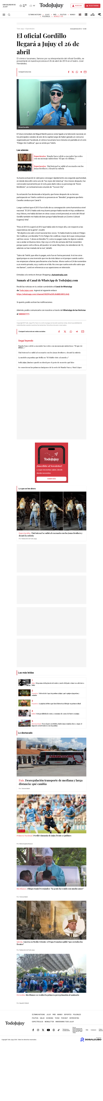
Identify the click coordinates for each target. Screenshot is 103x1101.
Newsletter (58, 16)
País (54, 15)
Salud (42, 1018)
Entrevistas (74, 1018)
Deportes (67, 1014)
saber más (51, 479)
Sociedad (49, 1018)
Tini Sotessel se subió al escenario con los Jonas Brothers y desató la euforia (49, 352)
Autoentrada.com (59, 274)
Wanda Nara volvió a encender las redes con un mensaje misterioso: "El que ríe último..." (50, 347)
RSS (87, 1030)
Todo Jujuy (20, 29)
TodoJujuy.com (26, 290)
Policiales (46, 16)
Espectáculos (30, 29)
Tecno (57, 1018)
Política (63, 15)
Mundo (72, 15)
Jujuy (47, 15)
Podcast (64, 1018)
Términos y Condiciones (66, 1030)
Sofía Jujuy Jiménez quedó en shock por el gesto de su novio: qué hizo (46, 362)
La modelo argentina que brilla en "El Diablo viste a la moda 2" (43, 357)
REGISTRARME (94, 6)
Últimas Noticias (34, 15)
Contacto (93, 1030)
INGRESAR (78, 6)
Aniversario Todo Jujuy (65, 1022)
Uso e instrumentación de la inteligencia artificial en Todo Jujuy (78, 1030)
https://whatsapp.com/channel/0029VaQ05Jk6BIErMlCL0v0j (43, 294)
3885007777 (24, 314)
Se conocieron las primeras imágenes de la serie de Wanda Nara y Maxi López (50, 367)
